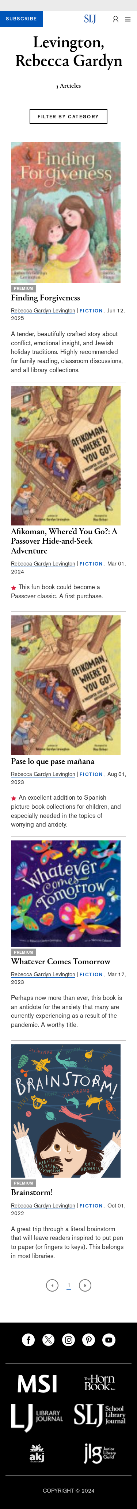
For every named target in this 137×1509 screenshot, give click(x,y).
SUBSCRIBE (21, 18)
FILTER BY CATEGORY (68, 116)
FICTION (91, 311)
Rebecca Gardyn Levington (43, 310)
